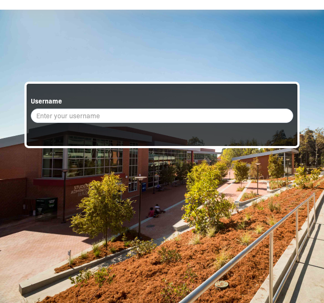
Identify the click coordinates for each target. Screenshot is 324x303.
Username (46, 101)
